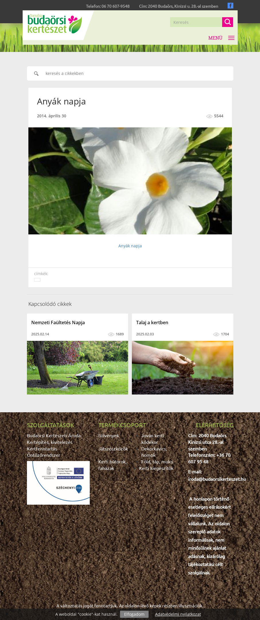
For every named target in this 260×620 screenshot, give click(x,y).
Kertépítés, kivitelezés (50, 442)
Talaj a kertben (152, 322)
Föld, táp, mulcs (157, 461)
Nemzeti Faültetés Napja (58, 322)
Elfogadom (134, 614)
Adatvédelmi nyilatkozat (178, 614)
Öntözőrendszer (43, 455)
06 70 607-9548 (115, 6)
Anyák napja (130, 245)
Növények (108, 435)
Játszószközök (113, 448)
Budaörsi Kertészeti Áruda (54, 435)
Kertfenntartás (42, 448)
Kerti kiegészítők (156, 468)
